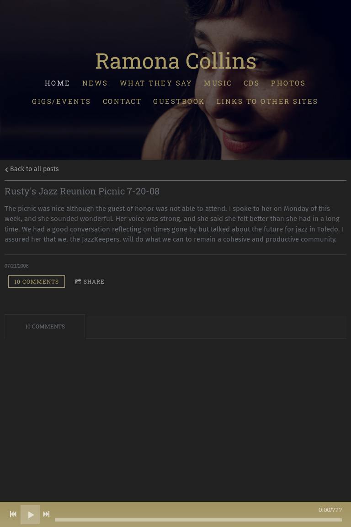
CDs (252, 82)
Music (218, 82)
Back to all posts (32, 169)
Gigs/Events (62, 101)
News (95, 82)
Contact (122, 101)
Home (58, 82)
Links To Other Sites (268, 101)
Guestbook (180, 101)
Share (90, 281)
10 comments (36, 281)
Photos (288, 82)
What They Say (156, 82)
